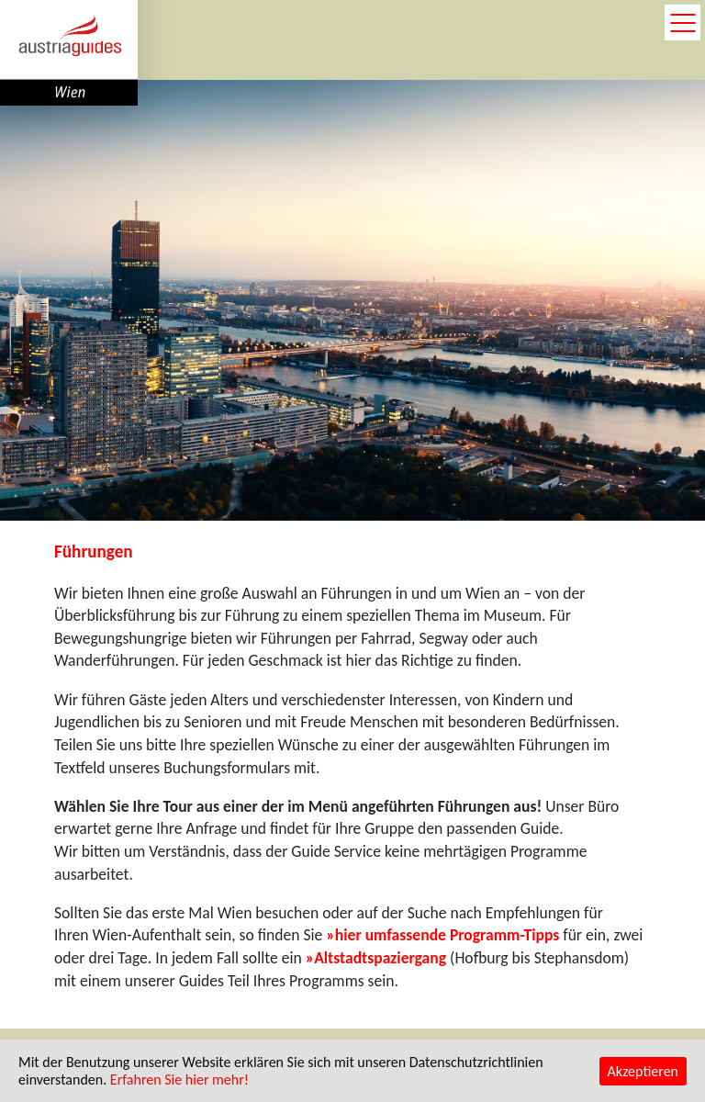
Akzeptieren (643, 1071)
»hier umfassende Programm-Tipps (442, 935)
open (682, 22)
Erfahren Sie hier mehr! (179, 1079)
